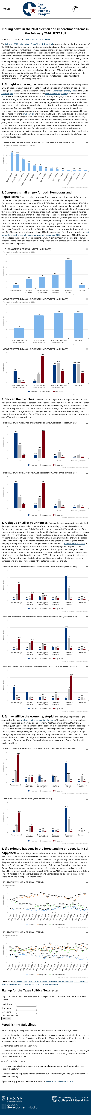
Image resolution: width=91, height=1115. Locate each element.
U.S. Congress (81, 981)
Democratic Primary (38, 981)
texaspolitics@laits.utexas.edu (59, 1081)
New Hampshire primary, (56, 93)
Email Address (8, 1004)
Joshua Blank (43, 39)
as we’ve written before (74, 543)
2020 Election (20, 981)
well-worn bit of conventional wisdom (38, 720)
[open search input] (75, 9)
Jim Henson (29, 39)
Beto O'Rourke (25, 984)
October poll (7, 93)
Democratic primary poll (63, 90)
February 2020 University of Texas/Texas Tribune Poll (29, 44)
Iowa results (28, 113)
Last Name (6, 1012)
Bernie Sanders (9, 984)
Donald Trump (40, 984)
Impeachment (66, 981)
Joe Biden (53, 984)
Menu (6, 9)
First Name (6, 1008)
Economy (54, 981)
